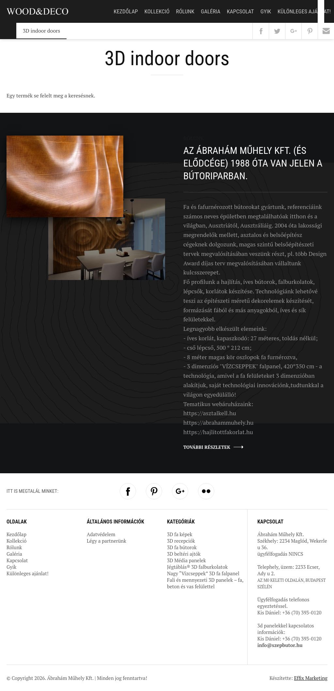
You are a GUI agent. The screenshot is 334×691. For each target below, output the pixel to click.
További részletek (206, 447)
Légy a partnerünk (106, 540)
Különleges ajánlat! (304, 11)
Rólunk (185, 11)
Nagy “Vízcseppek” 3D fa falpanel (203, 573)
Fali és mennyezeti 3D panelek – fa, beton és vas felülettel (205, 583)
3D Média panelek (186, 560)
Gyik (265, 11)
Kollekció (157, 11)
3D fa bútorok (182, 547)
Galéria (210, 11)
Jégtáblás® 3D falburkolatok (197, 567)
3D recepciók (181, 540)
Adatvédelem (101, 534)
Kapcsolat (240, 11)
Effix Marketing (310, 678)
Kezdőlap (126, 11)
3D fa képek (179, 534)
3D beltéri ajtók (184, 554)
